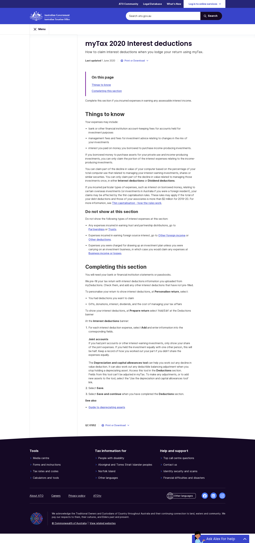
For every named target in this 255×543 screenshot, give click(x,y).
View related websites (103, 532)
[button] (135, 61)
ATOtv (97, 505)
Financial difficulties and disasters (184, 487)
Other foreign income (174, 240)
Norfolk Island (106, 480)
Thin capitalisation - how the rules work (170, 208)
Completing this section (107, 91)
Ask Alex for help (220, 538)
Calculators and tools (46, 487)
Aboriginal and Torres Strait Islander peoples (125, 474)
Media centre (41, 467)
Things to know (101, 85)
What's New (174, 4)
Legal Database (152, 4)
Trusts (113, 234)
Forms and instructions (47, 474)
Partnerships (97, 234)
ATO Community (128, 4)
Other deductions (100, 244)
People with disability (111, 467)
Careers (56, 505)
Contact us (170, 474)
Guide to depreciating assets (107, 416)
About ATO (36, 505)
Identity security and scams (180, 480)
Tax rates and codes (45, 480)
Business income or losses (105, 258)
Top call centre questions (178, 467)
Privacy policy (76, 505)
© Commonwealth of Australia (69, 532)
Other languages (108, 487)
